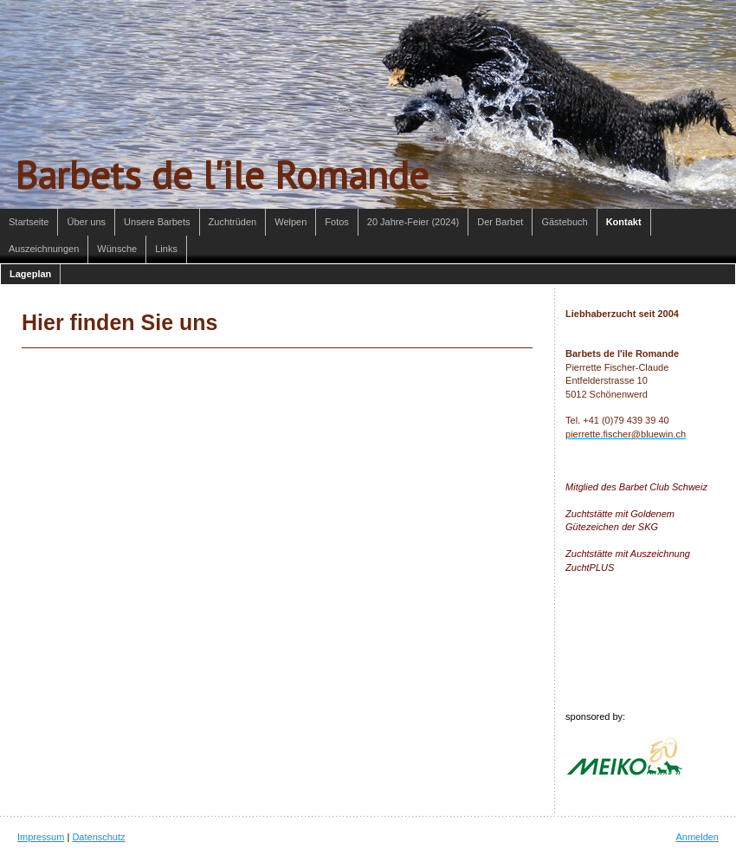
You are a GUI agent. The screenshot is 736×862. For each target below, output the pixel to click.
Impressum (40, 837)
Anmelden (697, 837)
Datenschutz (98, 837)
